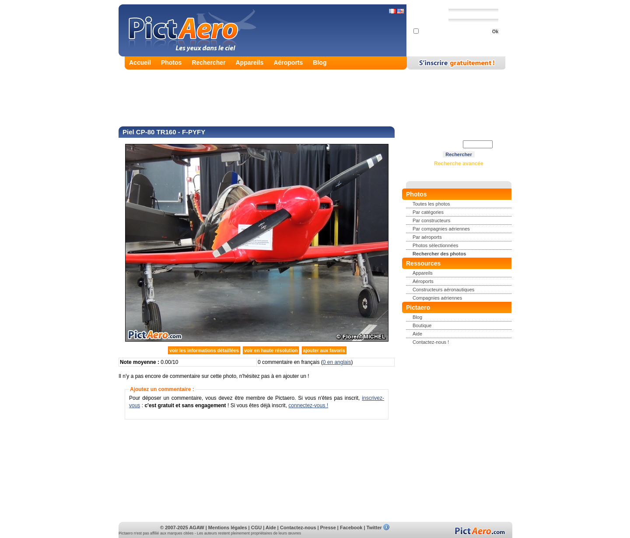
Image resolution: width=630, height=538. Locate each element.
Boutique (422, 325)
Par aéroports (427, 237)
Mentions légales (227, 527)
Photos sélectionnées (435, 245)
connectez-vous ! (308, 405)
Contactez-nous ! (431, 342)
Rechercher (208, 62)
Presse (328, 527)
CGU (256, 527)
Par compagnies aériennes (441, 228)
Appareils (250, 62)
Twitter (374, 527)
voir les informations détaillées (203, 350)
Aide (417, 333)
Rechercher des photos (439, 253)
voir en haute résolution (271, 350)
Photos (171, 62)
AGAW (196, 527)
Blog (319, 62)
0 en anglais (337, 362)
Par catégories (428, 212)
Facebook (351, 527)
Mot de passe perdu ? (456, 39)
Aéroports (288, 62)
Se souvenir (430, 32)
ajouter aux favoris (324, 350)
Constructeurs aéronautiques (443, 289)
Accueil (140, 62)
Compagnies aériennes (437, 297)
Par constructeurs (431, 220)
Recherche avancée (458, 164)
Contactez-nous (298, 527)
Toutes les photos (431, 203)
